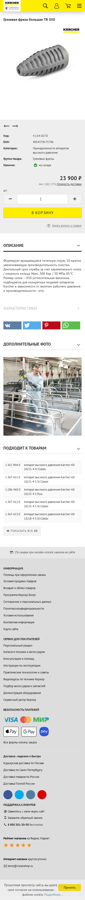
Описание (13, 245)
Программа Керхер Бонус (19, 595)
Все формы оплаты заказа (20, 742)
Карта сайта (10, 629)
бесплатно (23, 825)
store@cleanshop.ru (18, 866)
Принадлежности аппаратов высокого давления (51, 150)
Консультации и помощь (18, 659)
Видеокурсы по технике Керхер (23, 679)
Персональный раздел (17, 645)
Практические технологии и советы (26, 672)
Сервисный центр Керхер (19, 700)
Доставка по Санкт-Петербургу (22, 770)
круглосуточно (24, 859)
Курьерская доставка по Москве (23, 763)
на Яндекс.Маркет (26, 838)
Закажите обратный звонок (22, 818)
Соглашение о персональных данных (27, 602)
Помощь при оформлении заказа (24, 575)
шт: (5, 190)
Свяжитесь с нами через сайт (23, 811)
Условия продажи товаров (19, 581)
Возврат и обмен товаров (19, 588)
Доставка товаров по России (21, 777)
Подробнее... (53, 894)
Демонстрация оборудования (22, 693)
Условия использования (18, 615)
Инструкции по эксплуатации (21, 665)
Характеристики (20, 308)
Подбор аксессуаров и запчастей (24, 686)
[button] (12, 325)
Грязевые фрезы (43, 159)
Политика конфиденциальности (23, 608)
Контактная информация (18, 622)
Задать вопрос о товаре (64, 226)
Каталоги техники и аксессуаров (24, 652)
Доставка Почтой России (19, 784)
